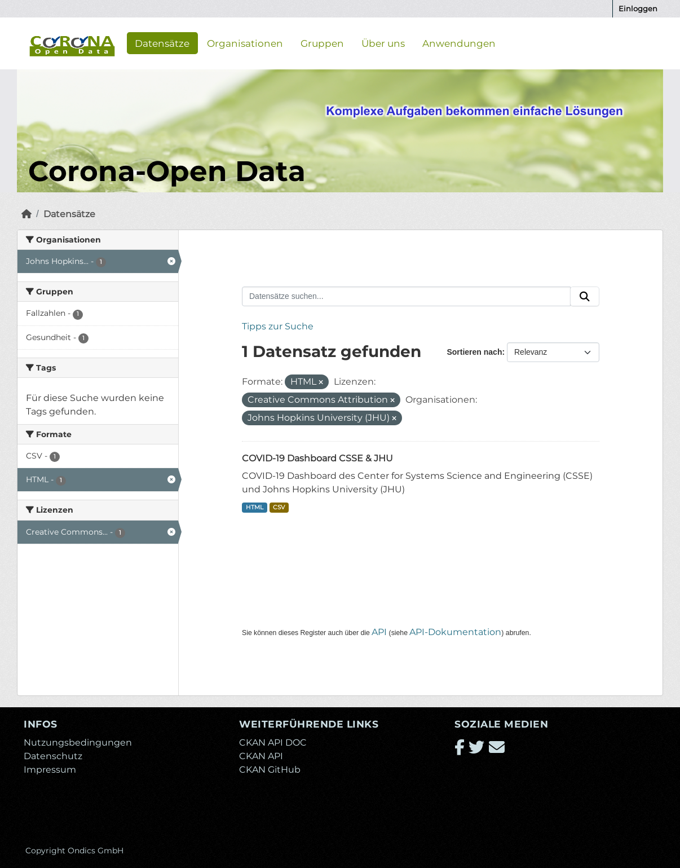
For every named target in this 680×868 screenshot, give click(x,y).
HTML (254, 507)
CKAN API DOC (273, 742)
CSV (279, 507)
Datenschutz (53, 756)
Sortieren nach (474, 351)
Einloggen (638, 8)
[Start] (26, 214)
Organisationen (245, 43)
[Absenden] (584, 297)
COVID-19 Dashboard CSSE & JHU (317, 458)
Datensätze (162, 43)
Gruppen (322, 43)
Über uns (383, 43)
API (379, 632)
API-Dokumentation (455, 632)
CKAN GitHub (270, 769)
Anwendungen (459, 43)
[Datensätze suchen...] (406, 297)
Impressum (50, 769)
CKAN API (261, 756)
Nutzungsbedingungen (78, 742)
